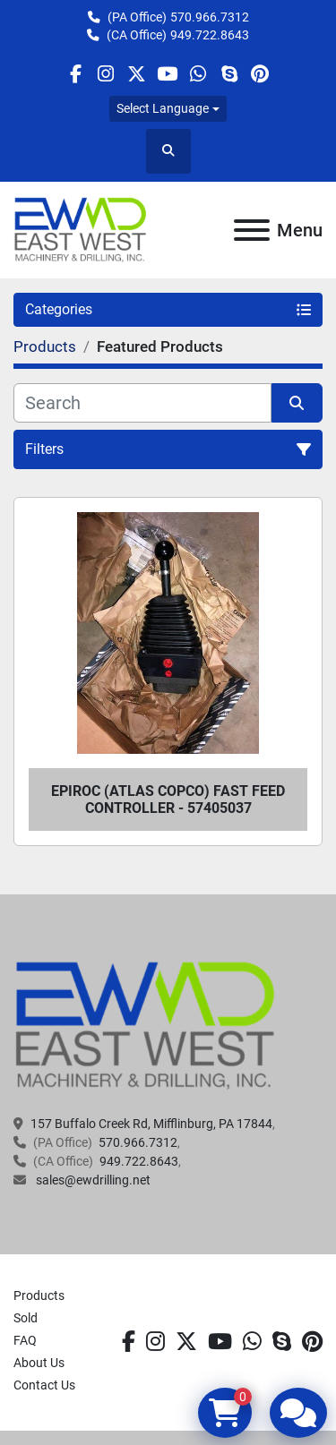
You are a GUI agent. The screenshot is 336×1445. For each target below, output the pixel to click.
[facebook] (75, 74)
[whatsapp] (198, 74)
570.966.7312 (209, 17)
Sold (25, 1318)
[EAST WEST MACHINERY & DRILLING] (145, 1025)
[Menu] (252, 230)
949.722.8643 (209, 35)
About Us (39, 1362)
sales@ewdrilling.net (92, 1180)
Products (39, 1295)
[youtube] (167, 74)
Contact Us (44, 1385)
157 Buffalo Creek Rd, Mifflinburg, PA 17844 (151, 1123)
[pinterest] (259, 74)
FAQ (25, 1340)
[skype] (229, 74)
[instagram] (106, 74)
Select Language (162, 108)
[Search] (142, 403)
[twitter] (136, 74)
